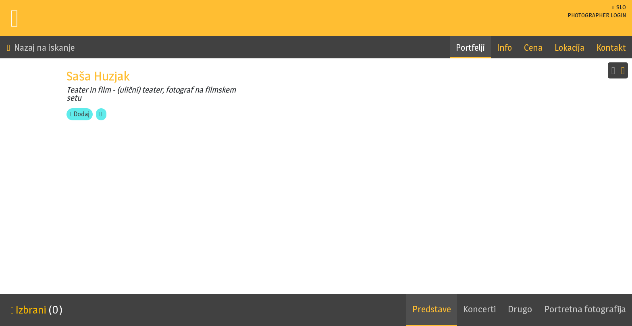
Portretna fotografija (585, 309)
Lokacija (569, 47)
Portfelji (470, 47)
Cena (533, 47)
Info (504, 47)
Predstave (431, 309)
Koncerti (479, 309)
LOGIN (597, 15)
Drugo (520, 309)
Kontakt (611, 47)
